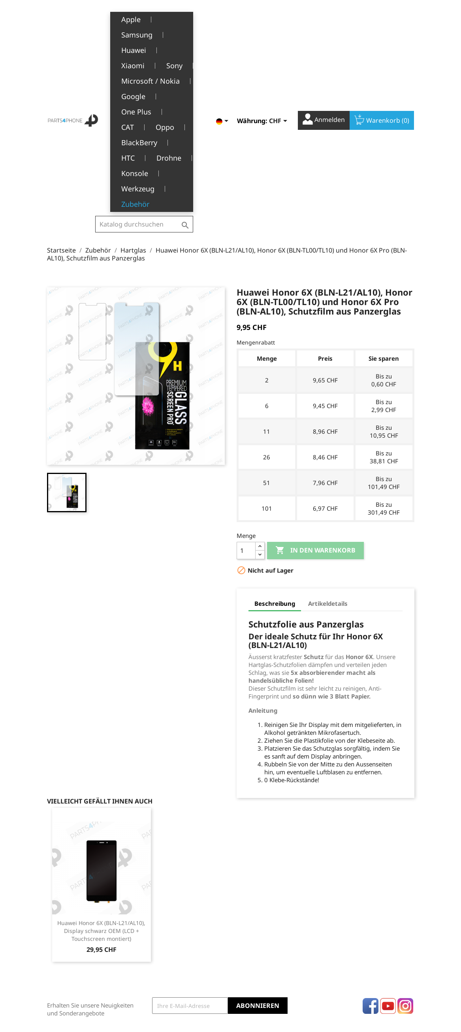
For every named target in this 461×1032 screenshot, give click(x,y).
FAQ (153, 965)
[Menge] (246, 400)
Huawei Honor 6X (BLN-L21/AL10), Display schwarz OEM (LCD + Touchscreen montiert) (101, 780)
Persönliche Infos (259, 908)
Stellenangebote (169, 977)
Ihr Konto (257, 896)
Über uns (160, 941)
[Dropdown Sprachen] (223, 21)
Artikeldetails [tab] (328, 453)
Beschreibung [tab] (274, 453)
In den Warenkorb (315, 400)
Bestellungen (254, 920)
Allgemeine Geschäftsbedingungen (179, 925)
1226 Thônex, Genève (77, 944)
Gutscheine (252, 957)
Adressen (249, 944)
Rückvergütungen (260, 932)
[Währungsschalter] (279, 21)
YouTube (388, 856)
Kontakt (158, 989)
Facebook (370, 856)
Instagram (405, 856)
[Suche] (144, 24)
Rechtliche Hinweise (174, 908)
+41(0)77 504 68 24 (74, 955)
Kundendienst (166, 953)
